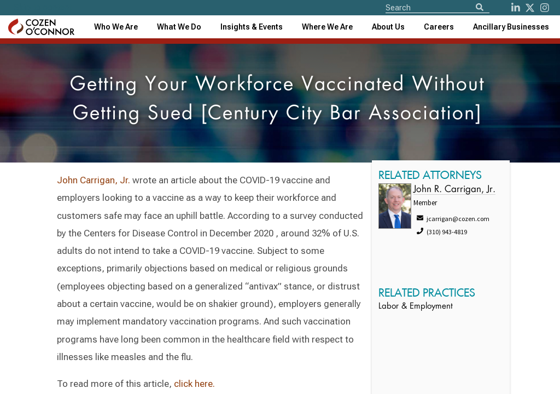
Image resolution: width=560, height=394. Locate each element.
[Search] (479, 8)
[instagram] (544, 8)
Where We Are (327, 26)
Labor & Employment (415, 307)
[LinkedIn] (515, 8)
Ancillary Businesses (511, 26)
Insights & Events (251, 26)
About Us (388, 26)
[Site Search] (437, 7)
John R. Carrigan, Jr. (454, 189)
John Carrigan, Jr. (93, 180)
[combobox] (251, 27)
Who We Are (116, 26)
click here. (194, 383)
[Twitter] (530, 8)
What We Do (179, 26)
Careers (439, 26)
